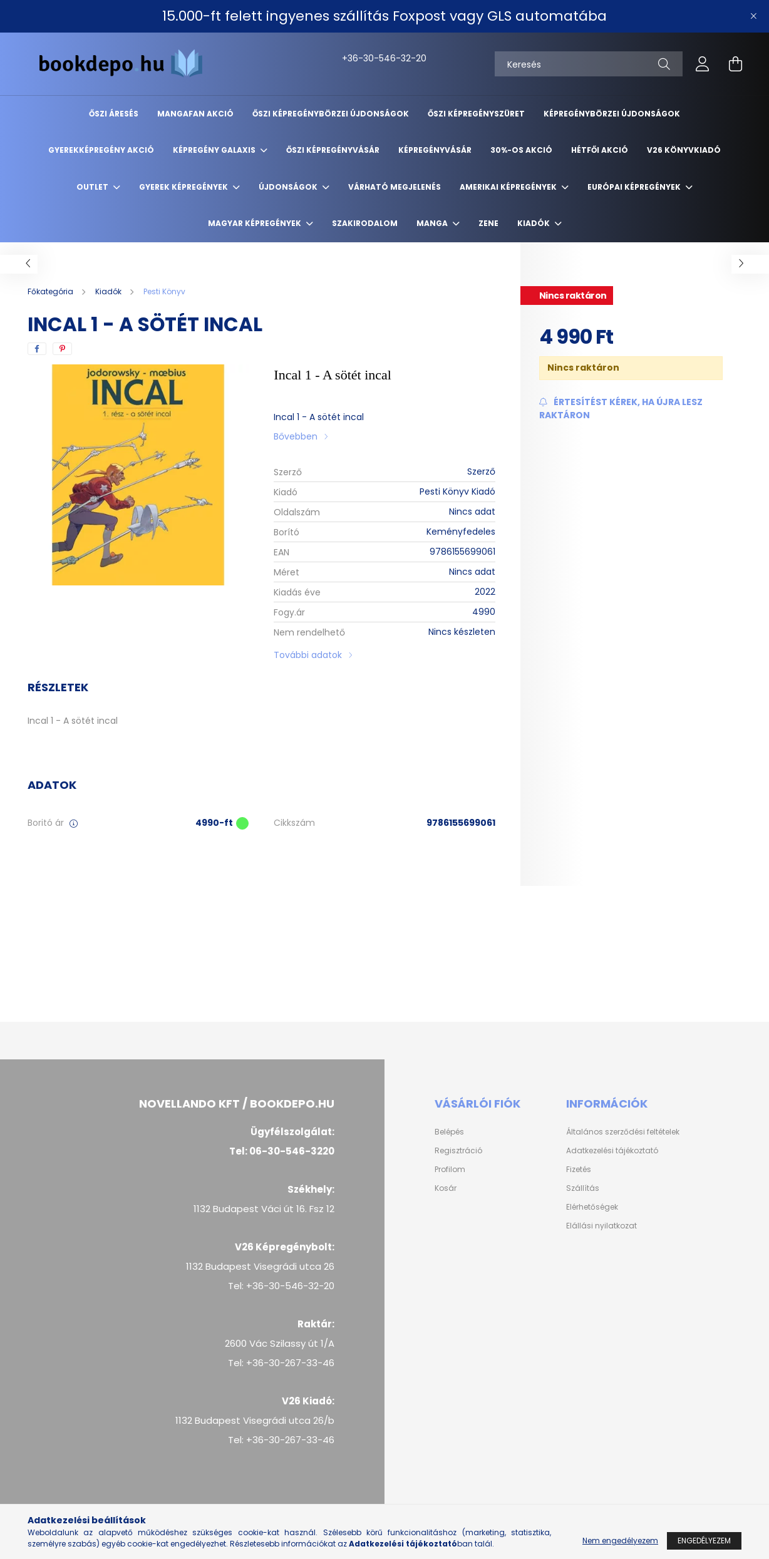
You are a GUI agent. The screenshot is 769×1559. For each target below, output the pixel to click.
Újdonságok (289, 187)
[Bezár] (753, 16)
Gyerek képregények (184, 187)
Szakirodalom (365, 223)
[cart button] (735, 63)
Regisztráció (458, 1150)
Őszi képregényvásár (332, 150)
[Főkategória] (51, 291)
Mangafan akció (195, 113)
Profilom (450, 1169)
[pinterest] (62, 348)
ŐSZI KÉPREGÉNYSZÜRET (476, 113)
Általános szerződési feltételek (622, 1132)
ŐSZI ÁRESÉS (113, 113)
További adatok (308, 655)
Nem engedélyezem (620, 1540)
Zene (488, 223)
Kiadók (534, 223)
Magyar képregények (255, 223)
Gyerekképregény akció (101, 150)
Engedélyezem (704, 1540)
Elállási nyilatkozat (601, 1226)
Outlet (93, 187)
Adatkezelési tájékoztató (612, 1150)
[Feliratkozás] (631, 408)
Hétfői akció (599, 150)
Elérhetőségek (592, 1207)
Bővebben (295, 436)
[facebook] (37, 348)
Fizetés (578, 1169)
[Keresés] (589, 63)
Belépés (449, 1132)
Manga (433, 223)
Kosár (446, 1188)
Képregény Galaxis (215, 150)
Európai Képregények (635, 187)
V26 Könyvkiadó (684, 150)
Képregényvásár (435, 150)
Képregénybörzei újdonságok (612, 113)
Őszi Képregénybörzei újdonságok (330, 113)
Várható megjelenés (394, 187)
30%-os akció (521, 150)
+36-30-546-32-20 (355, 58)
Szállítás (582, 1188)
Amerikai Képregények (509, 187)
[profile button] (702, 63)
